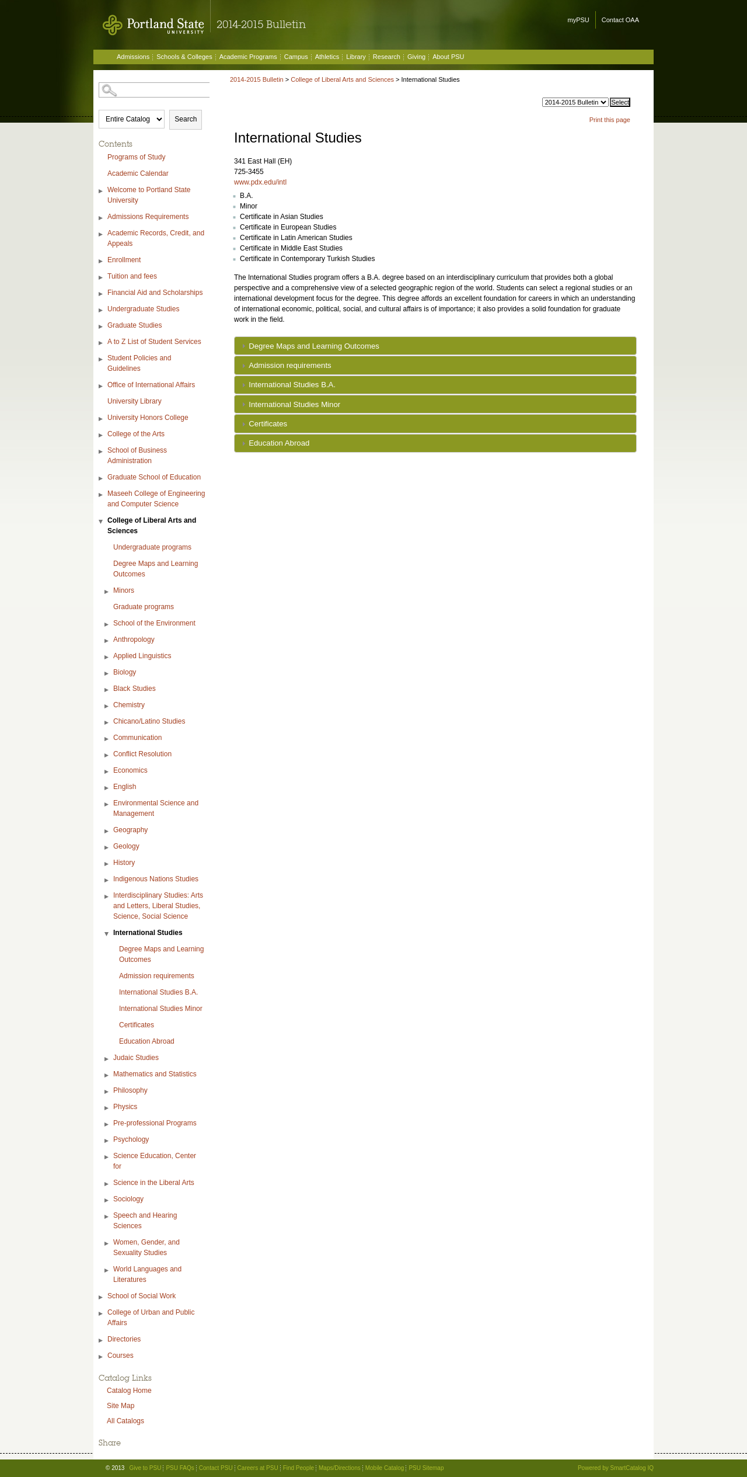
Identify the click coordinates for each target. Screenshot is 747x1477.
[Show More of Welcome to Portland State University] (101, 191)
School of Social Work (141, 1296)
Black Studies (134, 688)
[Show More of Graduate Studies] (101, 326)
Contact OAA (620, 19)
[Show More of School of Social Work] (101, 1297)
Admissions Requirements (148, 217)
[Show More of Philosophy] (107, 1091)
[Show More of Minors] (107, 592)
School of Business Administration (137, 455)
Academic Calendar (138, 173)
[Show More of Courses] (101, 1357)
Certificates (136, 1025)
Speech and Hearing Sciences (145, 1220)
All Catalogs (125, 1421)
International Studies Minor (161, 1009)
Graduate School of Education (154, 477)
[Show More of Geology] (107, 847)
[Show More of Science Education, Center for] (107, 1157)
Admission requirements (156, 976)
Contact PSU (216, 1468)
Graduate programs (143, 607)
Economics (130, 770)
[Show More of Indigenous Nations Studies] (107, 880)
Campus (296, 56)
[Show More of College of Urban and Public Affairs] (101, 1313)
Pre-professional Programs (155, 1123)
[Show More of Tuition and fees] (101, 277)
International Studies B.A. (158, 992)
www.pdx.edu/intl (260, 182)
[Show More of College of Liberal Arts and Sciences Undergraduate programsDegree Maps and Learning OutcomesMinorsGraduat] (101, 521)
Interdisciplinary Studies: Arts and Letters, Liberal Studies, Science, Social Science (158, 905)
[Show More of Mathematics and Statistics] (107, 1075)
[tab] (435, 345)
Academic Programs (248, 56)
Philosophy (130, 1090)
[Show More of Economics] (107, 771)
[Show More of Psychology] (107, 1141)
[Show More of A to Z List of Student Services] (101, 343)
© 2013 (115, 1468)
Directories (124, 1339)
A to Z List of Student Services (154, 342)
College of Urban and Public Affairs (150, 1317)
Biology (124, 672)
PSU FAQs (180, 1468)
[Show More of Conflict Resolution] (107, 755)
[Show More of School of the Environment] (107, 624)
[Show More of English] (107, 788)
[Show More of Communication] (107, 739)
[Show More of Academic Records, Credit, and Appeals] (101, 234)
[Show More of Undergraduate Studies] (101, 310)
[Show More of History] (107, 864)
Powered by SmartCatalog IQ (616, 1468)
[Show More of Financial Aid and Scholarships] (101, 294)
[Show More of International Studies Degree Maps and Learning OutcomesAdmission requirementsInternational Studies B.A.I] (107, 934)
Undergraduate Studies (143, 309)
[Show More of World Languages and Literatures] (107, 1270)
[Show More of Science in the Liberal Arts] (107, 1184)
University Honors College (148, 417)
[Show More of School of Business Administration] (101, 451)
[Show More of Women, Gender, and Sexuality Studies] (107, 1243)
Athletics (327, 56)
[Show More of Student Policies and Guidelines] (101, 359)
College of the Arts (136, 434)
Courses (120, 1355)
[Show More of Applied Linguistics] (107, 657)
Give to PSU (145, 1468)
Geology (126, 846)
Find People (298, 1468)
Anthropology (134, 639)
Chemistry (129, 705)
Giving (416, 56)
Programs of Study (136, 157)
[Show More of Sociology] (107, 1200)
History (124, 863)
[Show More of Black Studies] (107, 690)
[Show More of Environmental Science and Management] (107, 804)
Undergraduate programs (152, 547)
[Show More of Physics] (107, 1108)
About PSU (448, 56)
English (124, 787)
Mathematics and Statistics (155, 1074)
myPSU (578, 19)
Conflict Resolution (142, 754)
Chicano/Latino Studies (149, 721)
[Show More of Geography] (107, 831)
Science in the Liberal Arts (153, 1183)
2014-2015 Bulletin (257, 79)
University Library (134, 401)
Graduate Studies (134, 325)
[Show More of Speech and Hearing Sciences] (107, 1216)
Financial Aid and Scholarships (155, 293)
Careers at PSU (258, 1468)
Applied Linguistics (142, 656)
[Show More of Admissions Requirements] (101, 218)
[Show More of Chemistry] (107, 706)
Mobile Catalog (384, 1468)
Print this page (609, 119)
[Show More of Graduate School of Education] (101, 478)
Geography (130, 830)
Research (386, 56)
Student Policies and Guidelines (139, 363)
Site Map (120, 1406)
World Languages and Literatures (147, 1274)
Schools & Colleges (184, 56)
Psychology (131, 1139)
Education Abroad (146, 1041)
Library (356, 56)
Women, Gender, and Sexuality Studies (146, 1247)
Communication (137, 738)
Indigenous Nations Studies (155, 879)
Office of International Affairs (151, 385)
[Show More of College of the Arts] (101, 435)
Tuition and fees (132, 276)
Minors (123, 590)
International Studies (148, 933)
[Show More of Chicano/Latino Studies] (107, 722)
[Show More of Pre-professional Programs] (107, 1124)
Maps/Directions (340, 1468)
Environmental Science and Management (155, 808)
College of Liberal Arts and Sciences (151, 525)
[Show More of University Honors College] (101, 419)
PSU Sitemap (426, 1468)
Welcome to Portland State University (149, 195)
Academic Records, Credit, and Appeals (155, 238)
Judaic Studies (136, 1058)
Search (185, 119)
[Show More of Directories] (101, 1340)
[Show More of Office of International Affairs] (101, 386)
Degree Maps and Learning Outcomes (155, 568)
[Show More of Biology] (107, 673)
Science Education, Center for (154, 1161)
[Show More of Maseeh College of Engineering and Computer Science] (101, 495)
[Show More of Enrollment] (101, 261)
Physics (125, 1107)
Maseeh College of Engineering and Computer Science (156, 498)
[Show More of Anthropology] (107, 641)
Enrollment (124, 260)
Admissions (133, 56)
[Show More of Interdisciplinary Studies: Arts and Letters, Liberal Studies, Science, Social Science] (107, 896)
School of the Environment (154, 623)
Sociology (128, 1199)
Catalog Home (129, 1390)
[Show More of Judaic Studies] (107, 1059)
